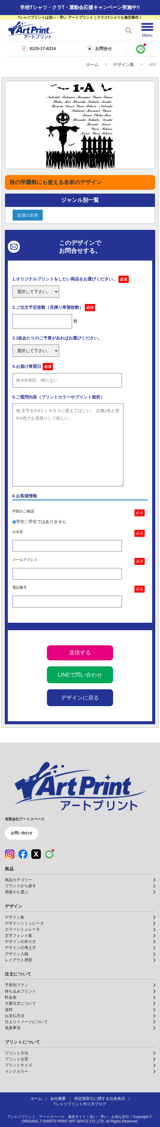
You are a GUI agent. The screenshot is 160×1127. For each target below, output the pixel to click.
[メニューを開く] (147, 30)
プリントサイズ (18, 1065)
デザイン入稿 (16, 954)
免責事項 (12, 1028)
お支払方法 (14, 1016)
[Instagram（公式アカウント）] (9, 854)
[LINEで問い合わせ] (140, 48)
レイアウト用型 (18, 960)
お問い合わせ (21, 833)
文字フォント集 (18, 936)
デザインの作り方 (20, 942)
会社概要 (58, 1099)
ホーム (92, 64)
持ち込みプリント (20, 991)
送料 (9, 1010)
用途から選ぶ (16, 892)
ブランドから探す (20, 886)
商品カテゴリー (18, 880)
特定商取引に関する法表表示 (99, 1099)
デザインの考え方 (20, 948)
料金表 (11, 997)
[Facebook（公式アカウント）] (23, 854)
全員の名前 (27, 215)
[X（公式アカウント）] (36, 854)
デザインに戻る (80, 698)
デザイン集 (123, 64)
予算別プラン (16, 985)
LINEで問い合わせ (80, 675)
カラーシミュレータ (22, 929)
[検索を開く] (128, 30)
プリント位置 (16, 1059)
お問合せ (99, 48)
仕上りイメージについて (26, 1022)
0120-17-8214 (42, 48)
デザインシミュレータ (24, 923)
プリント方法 (16, 1053)
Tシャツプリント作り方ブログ (80, 1104)
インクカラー (16, 1071)
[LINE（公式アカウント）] (49, 854)
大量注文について (20, 1003)
